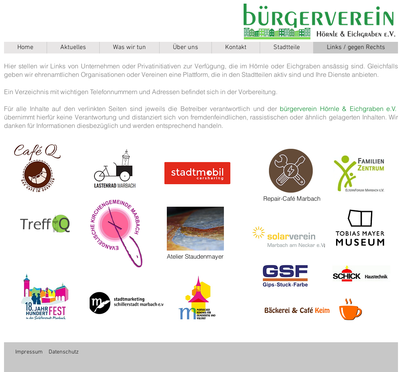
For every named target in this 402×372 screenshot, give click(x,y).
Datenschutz (64, 352)
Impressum (29, 352)
